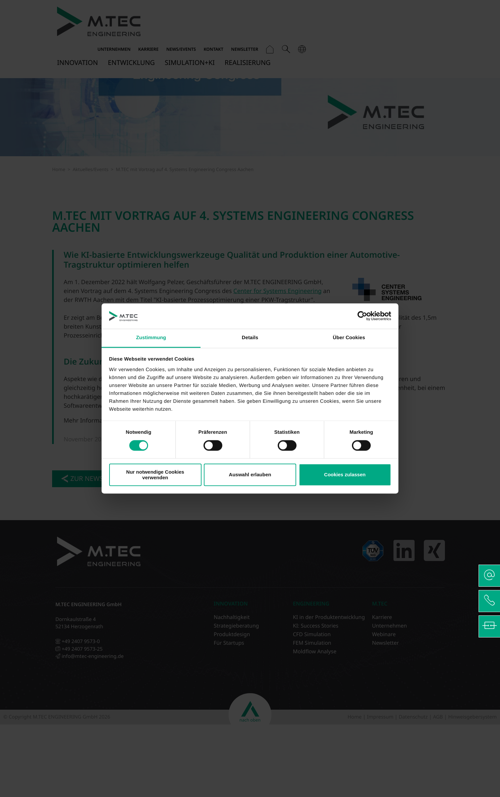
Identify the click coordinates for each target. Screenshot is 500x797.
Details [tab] (250, 337)
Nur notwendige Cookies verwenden (155, 474)
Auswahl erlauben (250, 475)
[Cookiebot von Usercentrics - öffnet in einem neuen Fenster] (362, 316)
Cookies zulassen (345, 475)
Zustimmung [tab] (151, 337)
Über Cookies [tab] (349, 337)
